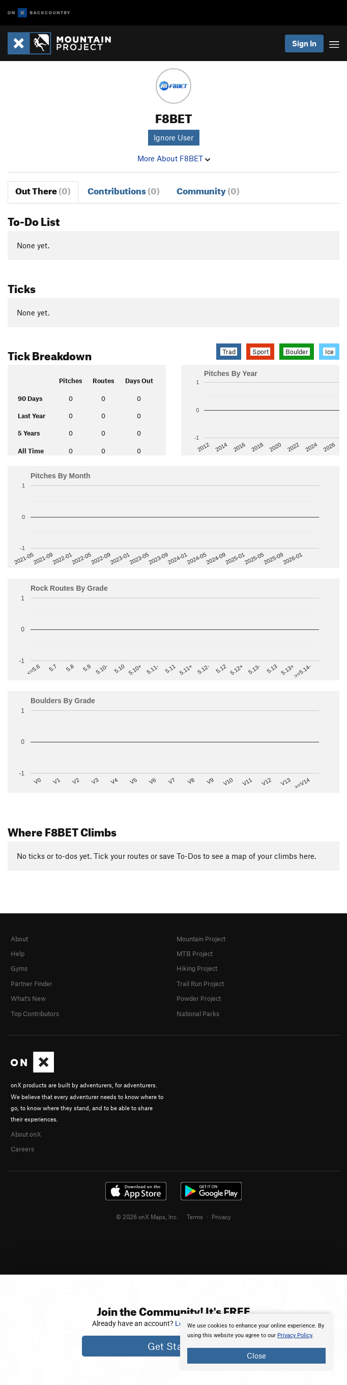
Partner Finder (31, 983)
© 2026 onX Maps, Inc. (147, 1216)
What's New (28, 998)
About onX (26, 1134)
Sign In (304, 43)
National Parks (198, 1013)
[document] (256, 1342)
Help (17, 953)
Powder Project (199, 998)
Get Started (174, 1346)
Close (256, 1355)
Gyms (19, 968)
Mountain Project (201, 939)
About (19, 939)
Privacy (221, 1216)
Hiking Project (197, 968)
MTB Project (195, 953)
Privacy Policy (294, 1335)
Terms (195, 1216)
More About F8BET (173, 158)
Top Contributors (35, 1013)
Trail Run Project (200, 983)
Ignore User (173, 137)
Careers (22, 1149)
